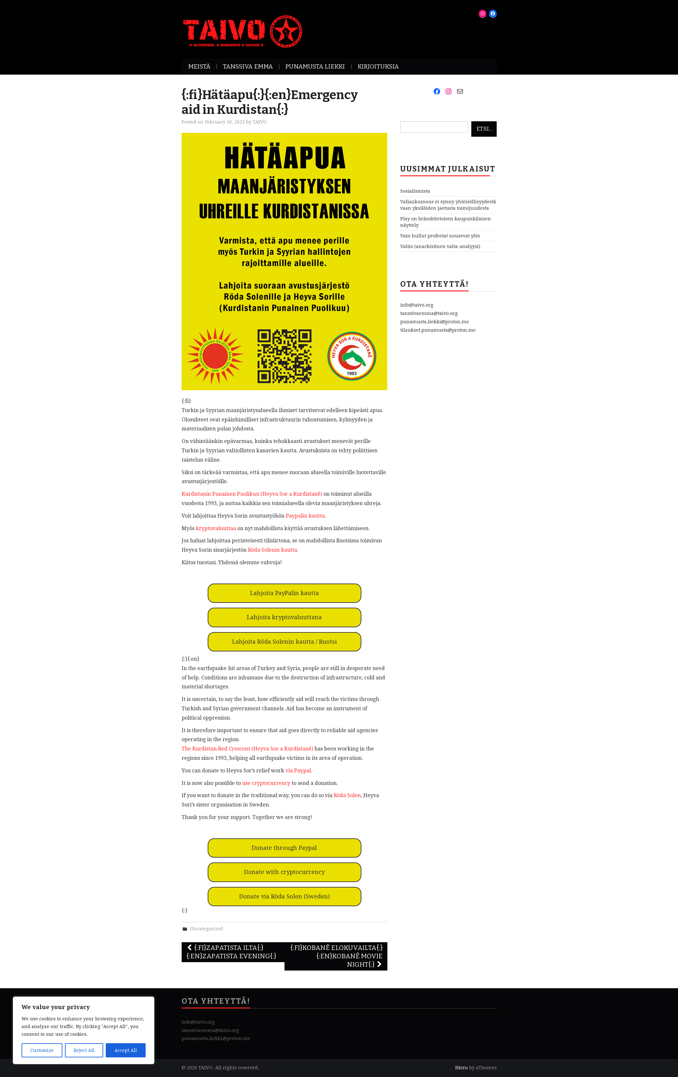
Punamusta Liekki (315, 66)
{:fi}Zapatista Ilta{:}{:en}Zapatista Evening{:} (231, 952)
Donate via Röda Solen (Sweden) (284, 896)
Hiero (461, 1067)
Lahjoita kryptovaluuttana (284, 617)
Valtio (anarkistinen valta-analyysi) (440, 246)
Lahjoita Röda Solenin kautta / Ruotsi (284, 641)
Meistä (199, 66)
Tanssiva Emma (248, 66)
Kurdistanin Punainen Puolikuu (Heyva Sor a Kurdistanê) (252, 494)
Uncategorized (206, 928)
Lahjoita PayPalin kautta (284, 593)
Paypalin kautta (305, 516)
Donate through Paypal (284, 847)
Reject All (84, 1050)
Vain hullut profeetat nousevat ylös (440, 235)
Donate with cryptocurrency (284, 872)
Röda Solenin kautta (272, 550)
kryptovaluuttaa (216, 528)
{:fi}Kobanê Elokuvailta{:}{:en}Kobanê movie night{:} (336, 956)
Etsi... (484, 128)
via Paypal (298, 771)
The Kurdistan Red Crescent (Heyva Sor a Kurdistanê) (247, 749)
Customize (42, 1050)
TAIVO (260, 121)
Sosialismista (415, 191)
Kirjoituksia (378, 66)
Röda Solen (347, 795)
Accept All (125, 1050)
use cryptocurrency (266, 783)
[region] (83, 1030)
